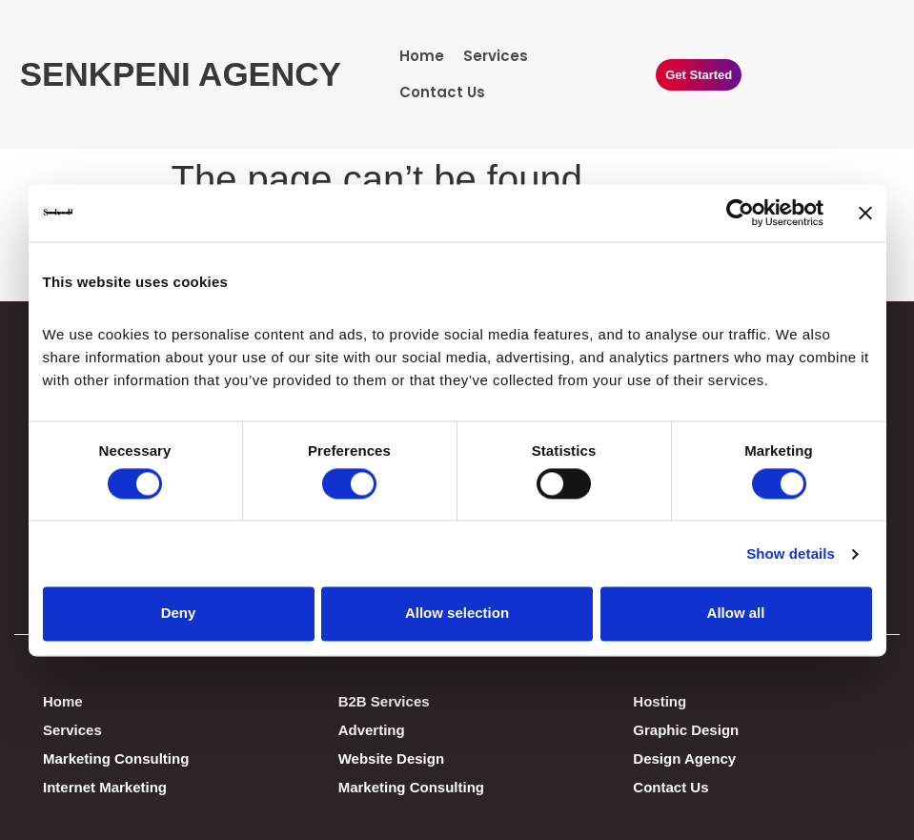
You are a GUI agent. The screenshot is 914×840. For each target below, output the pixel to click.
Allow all (736, 613)
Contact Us (442, 92)
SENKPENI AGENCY (180, 73)
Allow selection (457, 613)
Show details (790, 553)
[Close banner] (865, 212)
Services (495, 56)
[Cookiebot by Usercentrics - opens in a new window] (740, 212)
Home (421, 56)
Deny (178, 613)
